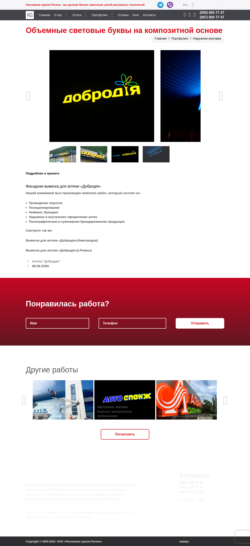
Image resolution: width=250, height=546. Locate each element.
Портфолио (100, 15)
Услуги (77, 15)
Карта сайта (188, 513)
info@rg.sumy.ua (192, 508)
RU (185, 5)
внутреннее (57, 217)
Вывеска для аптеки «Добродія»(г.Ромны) (59, 250)
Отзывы (123, 15)
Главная (44, 15)
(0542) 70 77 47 (191, 492)
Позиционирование (44, 207)
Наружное (37, 217)
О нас (58, 15)
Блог (136, 15)
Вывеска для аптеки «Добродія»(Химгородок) (62, 240)
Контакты (149, 15)
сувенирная (70, 221)
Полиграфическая (43, 221)
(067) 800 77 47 (212, 17)
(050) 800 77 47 (212, 12)
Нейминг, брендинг (44, 212)
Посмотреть (125, 434)
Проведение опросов (45, 203)
